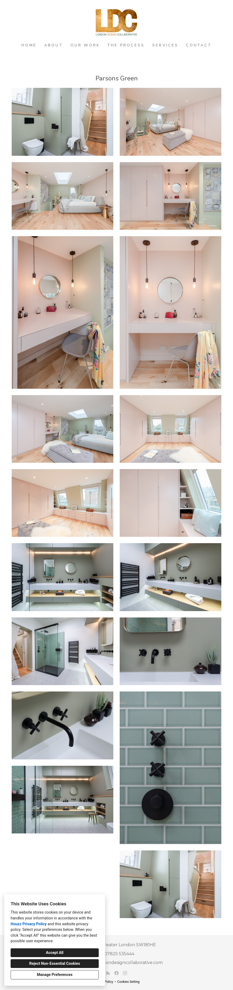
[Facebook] (116, 973)
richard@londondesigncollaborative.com (119, 962)
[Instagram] (125, 973)
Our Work (85, 45)
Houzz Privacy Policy (29, 924)
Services (165, 45)
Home (29, 45)
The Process (126, 45)
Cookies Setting (128, 982)
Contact (198, 45)
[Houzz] (108, 973)
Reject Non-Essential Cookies (54, 963)
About (53, 45)
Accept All (54, 952)
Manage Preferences (54, 974)
